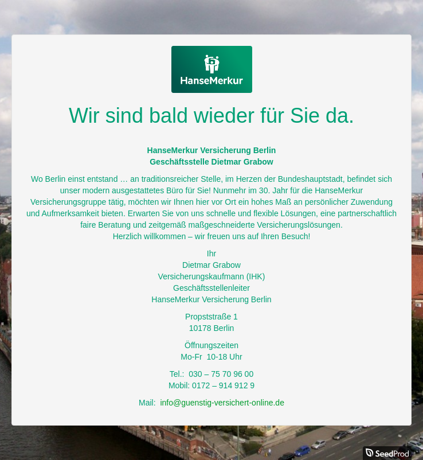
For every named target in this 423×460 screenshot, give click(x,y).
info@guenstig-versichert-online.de (222, 402)
